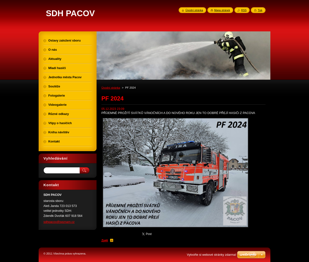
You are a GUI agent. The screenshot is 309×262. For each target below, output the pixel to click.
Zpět (104, 240)
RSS (243, 10)
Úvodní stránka (110, 87)
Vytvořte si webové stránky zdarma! (211, 254)
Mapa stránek (222, 10)
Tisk (260, 10)
